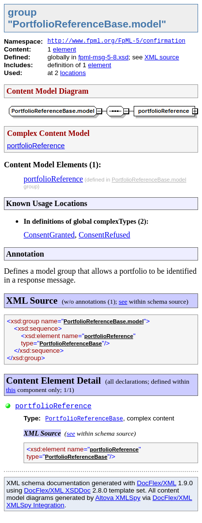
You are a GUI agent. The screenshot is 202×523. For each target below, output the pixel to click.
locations (73, 73)
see (123, 301)
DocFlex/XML (156, 483)
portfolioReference (36, 146)
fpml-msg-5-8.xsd (103, 57)
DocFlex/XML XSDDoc (57, 490)
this (10, 389)
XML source (161, 57)
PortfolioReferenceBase (70, 343)
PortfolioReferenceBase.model (149, 180)
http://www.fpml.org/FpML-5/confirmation (116, 41)
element (64, 49)
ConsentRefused (104, 235)
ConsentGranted (49, 235)
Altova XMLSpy (118, 497)
